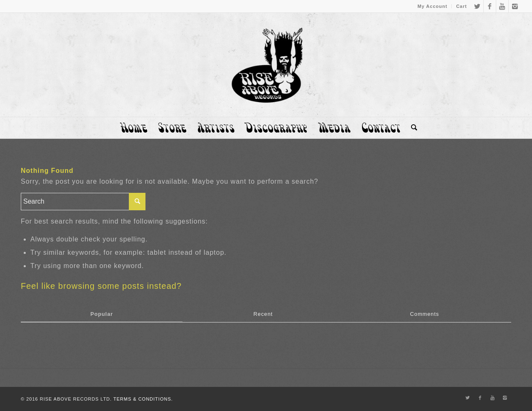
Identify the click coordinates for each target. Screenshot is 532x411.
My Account (432, 6)
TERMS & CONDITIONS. (143, 398)
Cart (461, 6)
